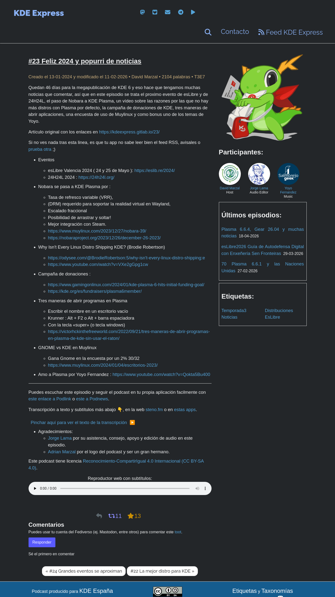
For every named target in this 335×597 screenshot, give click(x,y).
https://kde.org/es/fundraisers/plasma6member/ (95, 291)
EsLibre (272, 317)
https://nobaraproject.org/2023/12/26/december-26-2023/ (104, 237)
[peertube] (193, 12)
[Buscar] (208, 32)
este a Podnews (92, 398)
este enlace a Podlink (50, 398)
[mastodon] (142, 12)
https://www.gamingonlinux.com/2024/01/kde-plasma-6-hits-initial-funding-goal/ (126, 284)
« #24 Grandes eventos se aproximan (84, 571)
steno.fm (154, 409)
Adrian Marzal (62, 451)
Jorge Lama (60, 438)
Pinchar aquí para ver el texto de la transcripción (79, 422)
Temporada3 (234, 310)
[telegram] (180, 12)
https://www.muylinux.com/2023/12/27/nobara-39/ (97, 230)
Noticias (229, 317)
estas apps (185, 409)
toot (178, 532)
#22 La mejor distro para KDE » (162, 571)
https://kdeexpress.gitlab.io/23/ (129, 131)
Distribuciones (279, 310)
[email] (167, 12)
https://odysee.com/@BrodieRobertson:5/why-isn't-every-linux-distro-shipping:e (126, 257)
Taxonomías (277, 590)
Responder (41, 542)
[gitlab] (155, 12)
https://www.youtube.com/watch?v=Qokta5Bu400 (161, 374)
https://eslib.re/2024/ (154, 170)
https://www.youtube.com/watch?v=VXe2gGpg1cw (98, 264)
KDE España (96, 590)
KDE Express (39, 13)
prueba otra (40, 149)
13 (134, 516)
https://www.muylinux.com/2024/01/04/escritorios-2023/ (103, 365)
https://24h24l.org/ (96, 177)
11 (115, 516)
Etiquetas (244, 590)
